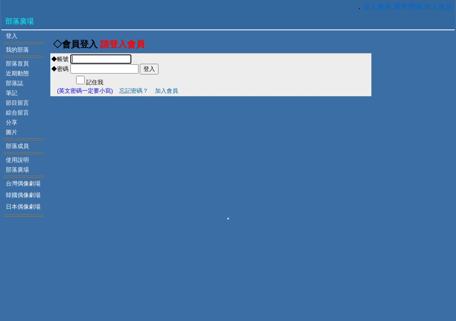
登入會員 (377, 6)
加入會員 (438, 6)
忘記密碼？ (133, 90)
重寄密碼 (408, 6)
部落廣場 (19, 21)
